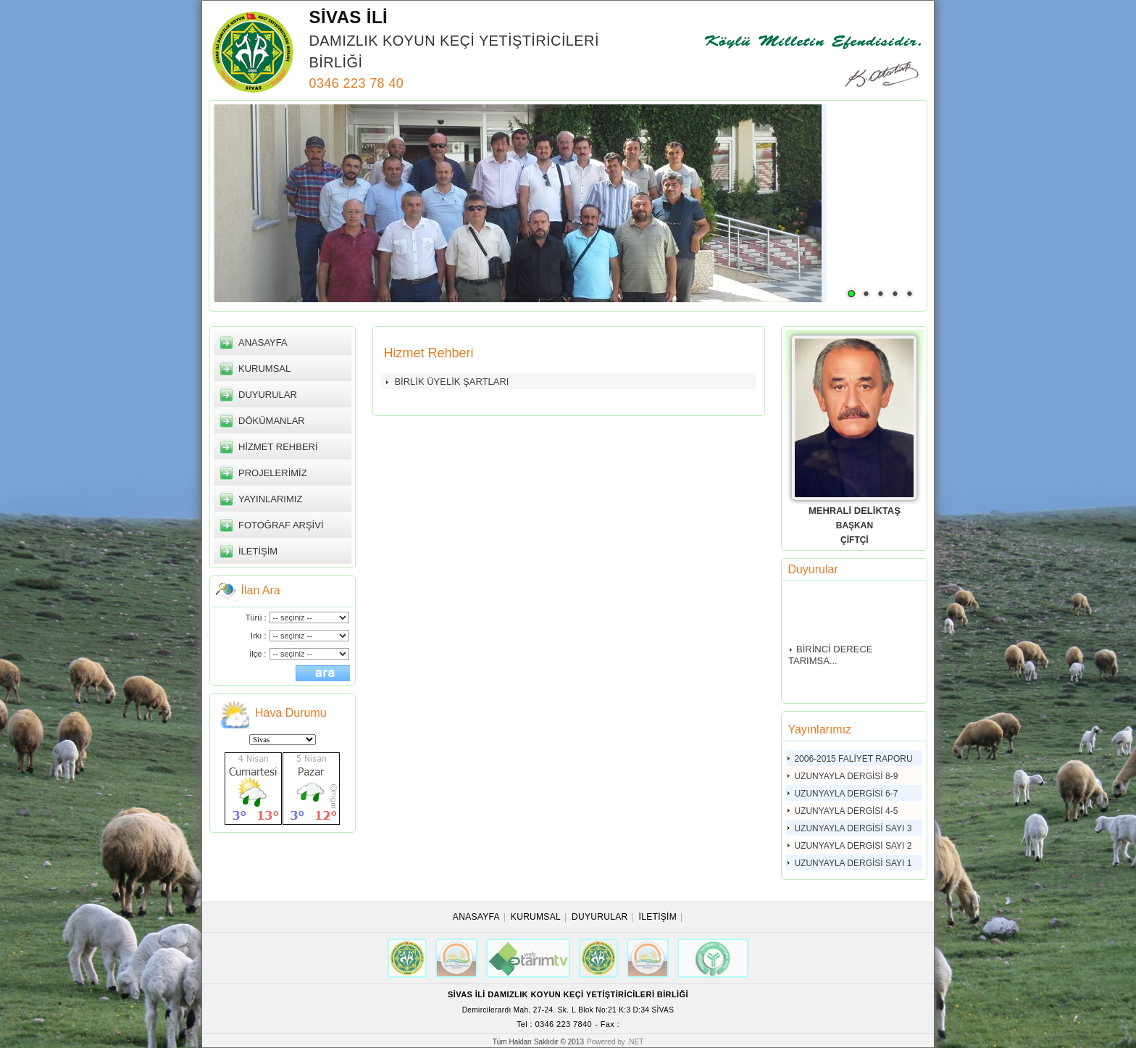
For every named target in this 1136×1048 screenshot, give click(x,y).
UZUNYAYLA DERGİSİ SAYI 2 (852, 846)
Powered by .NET (615, 1042)
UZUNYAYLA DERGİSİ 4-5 (846, 811)
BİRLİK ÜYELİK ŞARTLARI (451, 381)
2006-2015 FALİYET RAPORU (853, 759)
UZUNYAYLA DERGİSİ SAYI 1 (852, 863)
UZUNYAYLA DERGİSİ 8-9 (846, 776)
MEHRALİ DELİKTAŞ (855, 510)
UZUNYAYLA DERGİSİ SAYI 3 (852, 828)
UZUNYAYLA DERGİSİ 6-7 (846, 794)
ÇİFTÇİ (854, 540)
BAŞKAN (854, 525)
